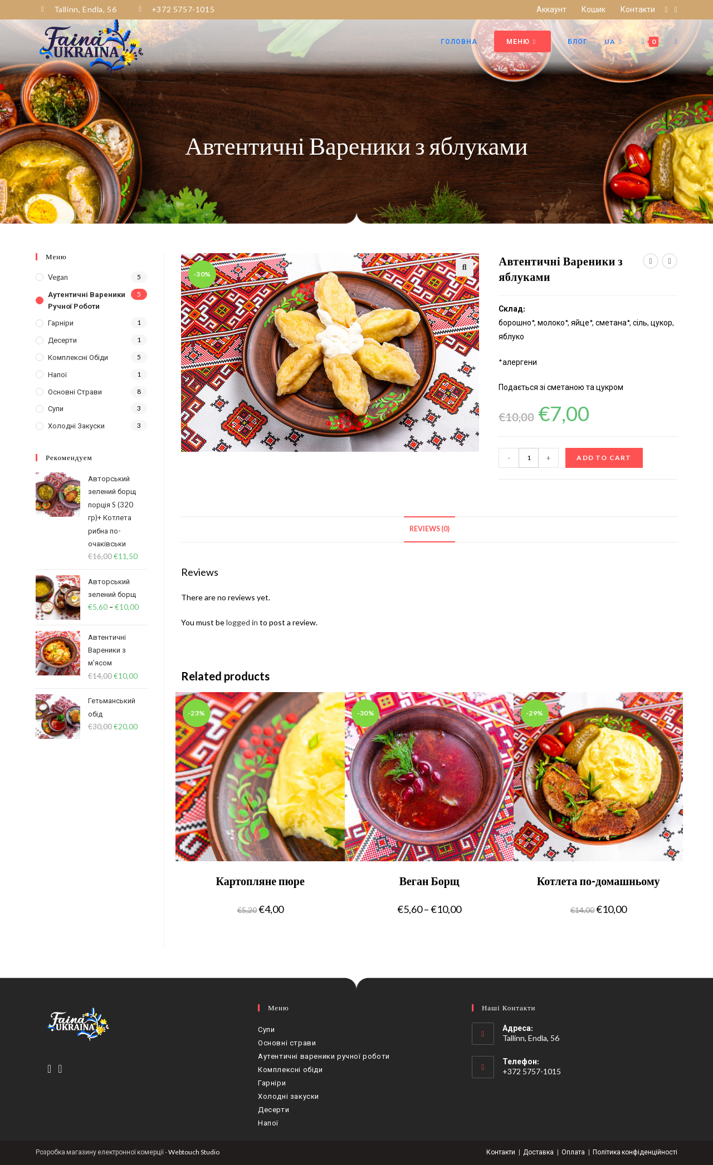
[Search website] (676, 41)
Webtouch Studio (193, 1152)
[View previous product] (650, 261)
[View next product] (669, 261)
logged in (242, 622)
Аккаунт (551, 9)
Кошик (593, 9)
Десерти (62, 339)
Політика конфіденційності (635, 1152)
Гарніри (61, 322)
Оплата (573, 1152)
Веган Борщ (429, 880)
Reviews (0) (429, 529)
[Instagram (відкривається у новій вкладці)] (674, 9)
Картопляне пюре (260, 880)
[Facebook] (49, 1068)
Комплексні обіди (78, 357)
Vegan (58, 277)
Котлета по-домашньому (598, 880)
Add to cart (604, 457)
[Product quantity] (529, 458)
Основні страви (75, 391)
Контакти (638, 9)
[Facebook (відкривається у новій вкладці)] (666, 9)
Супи (56, 408)
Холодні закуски (76, 425)
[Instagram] (60, 1068)
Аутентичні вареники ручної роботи (86, 300)
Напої (57, 374)
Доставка (538, 1152)
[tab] (429, 529)
